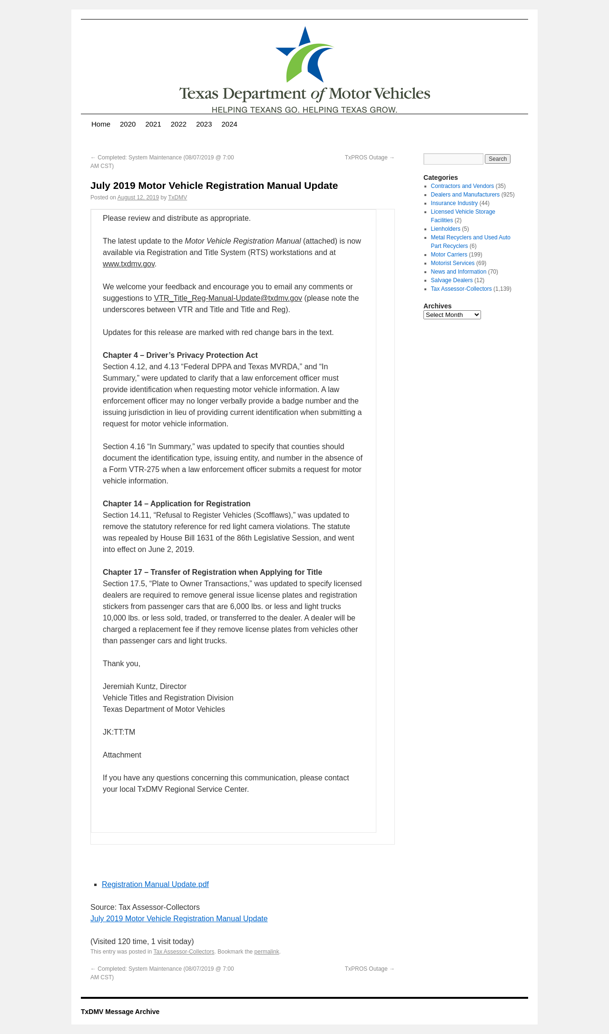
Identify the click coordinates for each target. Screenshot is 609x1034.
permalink (267, 951)
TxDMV (177, 197)
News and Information (459, 271)
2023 (204, 124)
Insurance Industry (454, 203)
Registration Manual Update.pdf (155, 884)
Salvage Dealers (452, 280)
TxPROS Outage (370, 157)
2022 (179, 124)
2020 (128, 124)
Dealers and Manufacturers (465, 194)
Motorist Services (453, 263)
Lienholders (446, 229)
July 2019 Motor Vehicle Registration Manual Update (179, 919)
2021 (153, 124)
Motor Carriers (449, 254)
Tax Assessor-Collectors (184, 951)
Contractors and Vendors (462, 186)
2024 (229, 124)
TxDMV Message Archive (120, 1011)
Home (100, 124)
